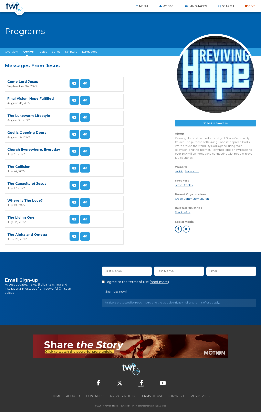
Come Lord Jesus (22, 87)
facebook (178, 228)
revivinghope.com (187, 171)
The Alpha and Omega (109, 194)
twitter (186, 228)
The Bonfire (182, 212)
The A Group (160, 400)
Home (56, 390)
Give (251, 6)
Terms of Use (203, 296)
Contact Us (95, 390)
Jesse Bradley (184, 184)
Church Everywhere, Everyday (33, 141)
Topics (42, 51)
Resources (200, 390)
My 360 (168, 6)
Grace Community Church (192, 198)
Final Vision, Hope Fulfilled (113, 87)
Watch (71, 83)
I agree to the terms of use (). (136, 276)
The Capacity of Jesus (26, 167)
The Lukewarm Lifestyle (28, 114)
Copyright (177, 390)
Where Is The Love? (107, 167)
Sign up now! (116, 285)
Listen (71, 93)
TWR (133, 400)
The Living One (20, 194)
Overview (11, 51)
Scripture (71, 51)
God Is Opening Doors (109, 114)
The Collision (101, 141)
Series (56, 51)
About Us (74, 390)
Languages (89, 51)
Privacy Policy (182, 296)
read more (159, 276)
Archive (28, 51)
